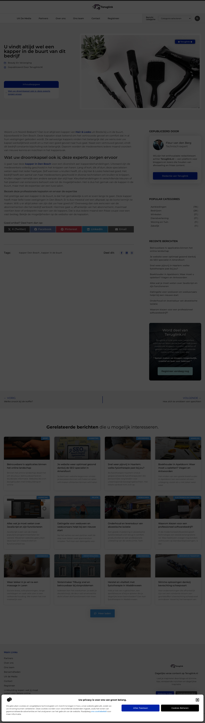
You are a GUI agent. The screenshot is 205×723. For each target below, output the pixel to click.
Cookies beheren (180, 708)
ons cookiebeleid (99, 711)
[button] (197, 699)
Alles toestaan (140, 708)
